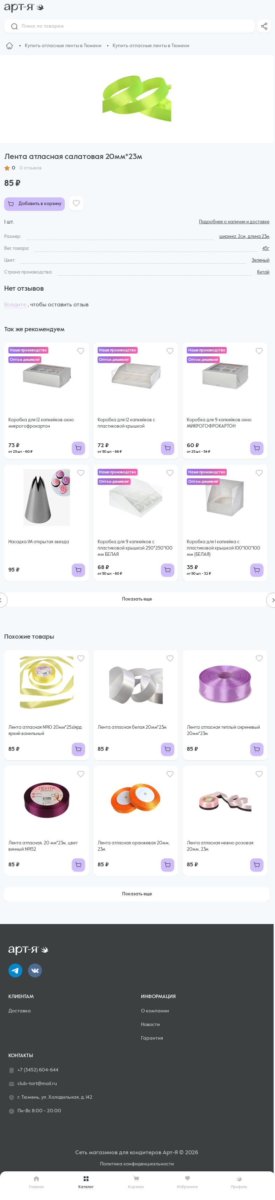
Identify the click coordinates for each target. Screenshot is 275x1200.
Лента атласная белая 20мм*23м (132, 727)
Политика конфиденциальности (137, 1164)
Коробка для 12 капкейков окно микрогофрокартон (41, 423)
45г (265, 248)
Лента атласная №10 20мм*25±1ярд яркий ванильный (45, 730)
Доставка (19, 1011)
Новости (150, 1024)
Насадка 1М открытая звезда (38, 542)
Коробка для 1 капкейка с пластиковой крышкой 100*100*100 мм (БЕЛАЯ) (223, 548)
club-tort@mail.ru (32, 1084)
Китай (263, 272)
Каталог (86, 1182)
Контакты (20, 1055)
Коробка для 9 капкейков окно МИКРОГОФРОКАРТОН (219, 423)
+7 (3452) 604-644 (33, 1070)
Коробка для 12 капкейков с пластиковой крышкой (126, 423)
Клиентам (21, 996)
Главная (36, 1182)
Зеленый (260, 260)
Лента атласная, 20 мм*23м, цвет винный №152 (43, 846)
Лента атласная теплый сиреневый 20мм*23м (223, 730)
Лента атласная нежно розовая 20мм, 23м (220, 846)
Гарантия (152, 1038)
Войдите (15, 305)
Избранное (187, 1182)
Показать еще (137, 599)
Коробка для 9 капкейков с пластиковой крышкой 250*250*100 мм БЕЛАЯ (135, 548)
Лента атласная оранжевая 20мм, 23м (134, 846)
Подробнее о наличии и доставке (234, 222)
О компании (155, 1011)
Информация (158, 996)
